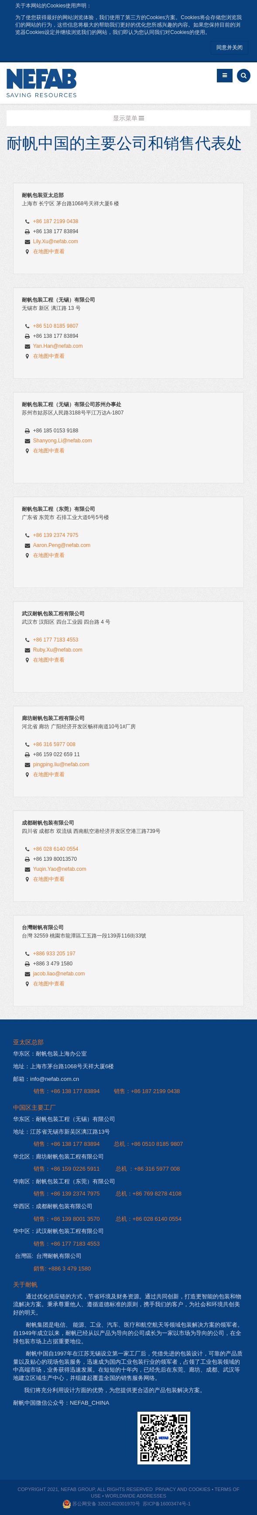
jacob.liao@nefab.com (59, 974)
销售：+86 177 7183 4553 (66, 1243)
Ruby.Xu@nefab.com (57, 650)
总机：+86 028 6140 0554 (149, 1219)
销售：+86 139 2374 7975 (66, 1193)
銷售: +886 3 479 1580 (62, 1268)
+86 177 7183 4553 (56, 640)
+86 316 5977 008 (54, 744)
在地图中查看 (49, 251)
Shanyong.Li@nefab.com (62, 441)
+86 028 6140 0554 (56, 849)
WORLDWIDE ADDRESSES (135, 1495)
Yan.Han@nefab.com (58, 346)
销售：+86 (48, 1091)
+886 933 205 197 (54, 954)
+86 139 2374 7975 (56, 535)
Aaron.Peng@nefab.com (62, 545)
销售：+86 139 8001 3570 (66, 1219)
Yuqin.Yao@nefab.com (59, 869)
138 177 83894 (81, 1091)
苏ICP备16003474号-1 (167, 1503)
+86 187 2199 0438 (56, 221)
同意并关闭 (229, 47)
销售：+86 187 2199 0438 (147, 1091)
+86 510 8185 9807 (56, 326)
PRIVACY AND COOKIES (182, 1489)
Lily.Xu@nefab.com (55, 241)
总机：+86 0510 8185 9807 (148, 1144)
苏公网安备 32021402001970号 (105, 1503)
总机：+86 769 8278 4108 (149, 1193)
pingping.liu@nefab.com (61, 764)
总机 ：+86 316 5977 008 (148, 1168)
